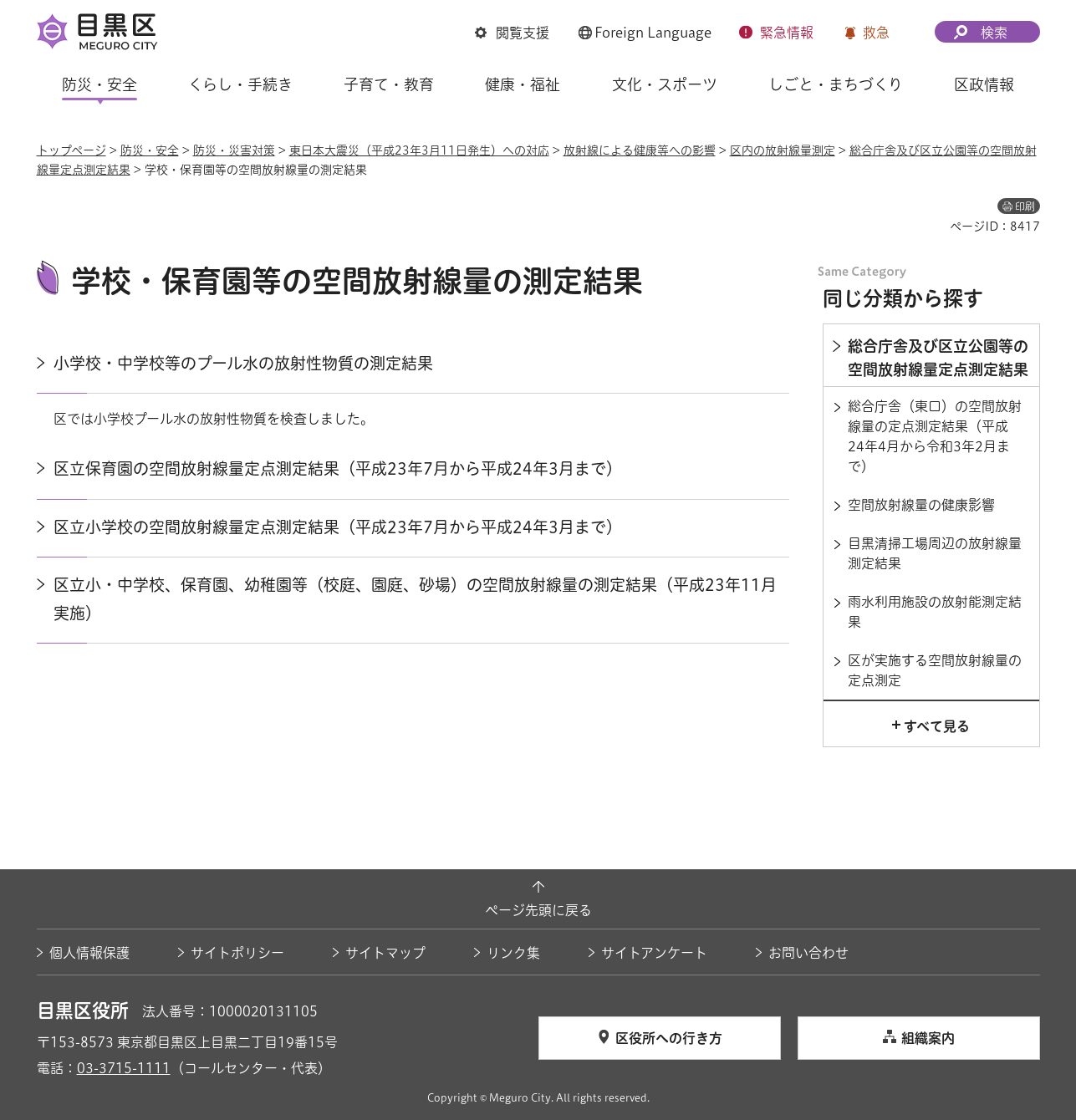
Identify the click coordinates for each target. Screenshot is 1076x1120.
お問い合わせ (808, 953)
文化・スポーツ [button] (664, 84)
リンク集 (513, 953)
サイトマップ (385, 953)
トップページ (71, 150)
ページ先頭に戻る (538, 910)
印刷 (1025, 206)
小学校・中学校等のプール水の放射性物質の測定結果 (243, 363)
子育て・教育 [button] (389, 84)
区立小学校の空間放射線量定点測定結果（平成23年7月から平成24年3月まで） (338, 527)
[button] (512, 32)
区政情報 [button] (984, 84)
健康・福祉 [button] (522, 84)
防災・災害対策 (234, 150)
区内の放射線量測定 (782, 150)
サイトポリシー (237, 953)
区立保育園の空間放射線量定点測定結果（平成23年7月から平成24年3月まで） (338, 468)
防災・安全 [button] (99, 84)
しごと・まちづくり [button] (835, 84)
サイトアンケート (654, 953)
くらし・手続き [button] (240, 84)
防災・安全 (149, 150)
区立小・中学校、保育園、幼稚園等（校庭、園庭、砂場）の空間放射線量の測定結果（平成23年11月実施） (415, 599)
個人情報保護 (89, 953)
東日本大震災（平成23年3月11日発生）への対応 (419, 150)
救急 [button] (876, 32)
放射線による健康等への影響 (639, 150)
